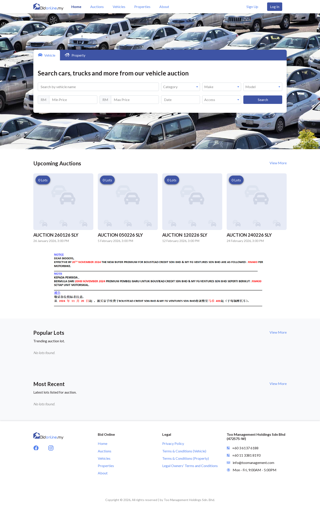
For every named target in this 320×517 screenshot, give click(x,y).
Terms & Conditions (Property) (185, 458)
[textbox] (180, 87)
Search (263, 99)
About (164, 6)
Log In (274, 6)
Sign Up (252, 6)
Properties (142, 6)
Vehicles (119, 6)
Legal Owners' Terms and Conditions (190, 466)
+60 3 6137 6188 (245, 448)
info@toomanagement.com (253, 462)
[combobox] (180, 87)
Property (75, 55)
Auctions (97, 6)
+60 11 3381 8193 (246, 455)
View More (278, 163)
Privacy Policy (173, 443)
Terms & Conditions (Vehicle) (184, 451)
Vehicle (46, 55)
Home (76, 6)
